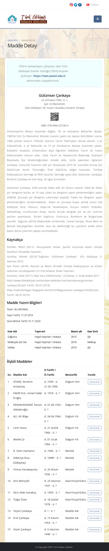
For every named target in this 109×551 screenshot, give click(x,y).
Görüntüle (95, 381)
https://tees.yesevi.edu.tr (49, 76)
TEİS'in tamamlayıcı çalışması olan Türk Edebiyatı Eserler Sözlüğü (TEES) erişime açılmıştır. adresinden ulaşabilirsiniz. (43, 73)
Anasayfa (13, 40)
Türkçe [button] (92, 4)
